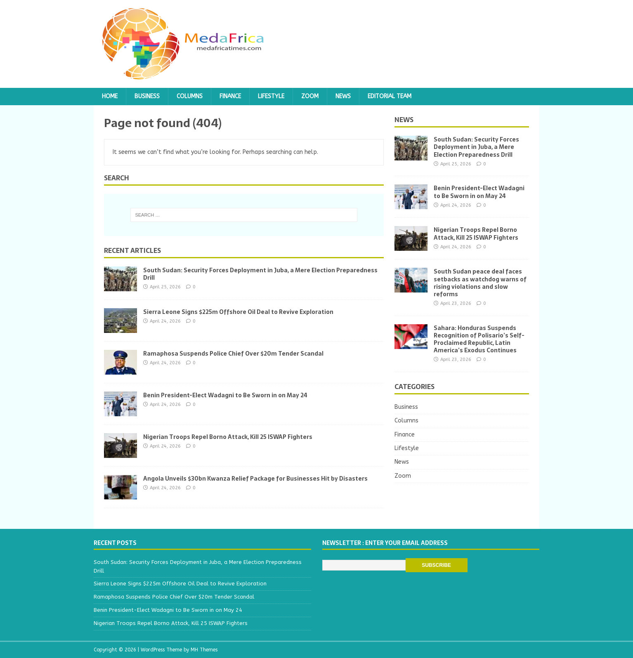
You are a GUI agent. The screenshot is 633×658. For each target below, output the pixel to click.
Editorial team (389, 96)
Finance (230, 96)
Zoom (310, 96)
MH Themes (204, 650)
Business (147, 96)
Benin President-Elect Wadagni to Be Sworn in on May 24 (225, 395)
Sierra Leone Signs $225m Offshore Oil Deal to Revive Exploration (238, 311)
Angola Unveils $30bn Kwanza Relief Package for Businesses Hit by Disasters (255, 478)
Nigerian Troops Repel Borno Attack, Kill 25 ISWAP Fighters (227, 436)
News (343, 96)
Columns (190, 96)
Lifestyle (271, 96)
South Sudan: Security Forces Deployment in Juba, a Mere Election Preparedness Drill (260, 274)
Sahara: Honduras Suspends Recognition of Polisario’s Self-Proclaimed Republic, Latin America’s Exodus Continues (479, 339)
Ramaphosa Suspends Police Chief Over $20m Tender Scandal (233, 353)
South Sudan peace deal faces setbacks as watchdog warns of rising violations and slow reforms (480, 283)
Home (110, 96)
